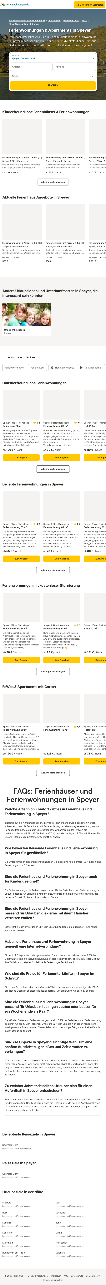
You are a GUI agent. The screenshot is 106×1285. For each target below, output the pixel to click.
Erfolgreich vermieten (90, 4)
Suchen (53, 85)
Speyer (35, 24)
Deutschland (54, 20)
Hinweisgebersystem (53, 1280)
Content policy (93, 1276)
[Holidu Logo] (14, 4)
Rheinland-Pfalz (71, 20)
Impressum (56, 1276)
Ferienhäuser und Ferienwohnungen (27, 20)
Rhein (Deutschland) (19, 24)
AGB (66, 1276)
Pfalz (84, 20)
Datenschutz (77, 1276)
